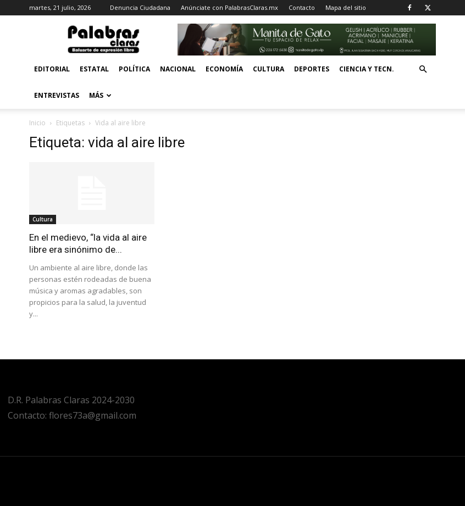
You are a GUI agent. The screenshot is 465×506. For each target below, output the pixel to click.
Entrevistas (56, 95)
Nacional (178, 69)
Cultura (268, 69)
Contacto (302, 7)
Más (100, 95)
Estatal (94, 69)
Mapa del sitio (345, 7)
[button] (422, 69)
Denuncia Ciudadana (140, 7)
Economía (224, 69)
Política (134, 69)
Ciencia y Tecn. (366, 69)
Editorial (52, 69)
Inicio (37, 122)
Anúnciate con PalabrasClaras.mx (229, 7)
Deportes (311, 69)
